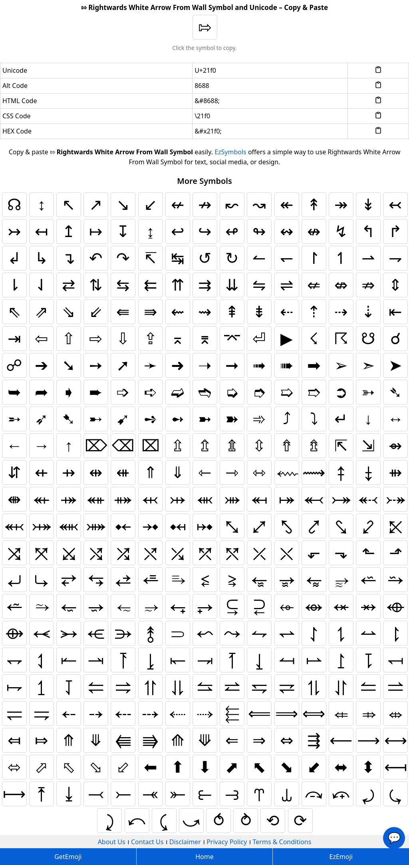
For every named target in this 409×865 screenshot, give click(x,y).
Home (204, 856)
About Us (111, 841)
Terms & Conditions (282, 841)
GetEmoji (67, 856)
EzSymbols (230, 151)
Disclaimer (185, 841)
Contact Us (147, 841)
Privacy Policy (226, 841)
